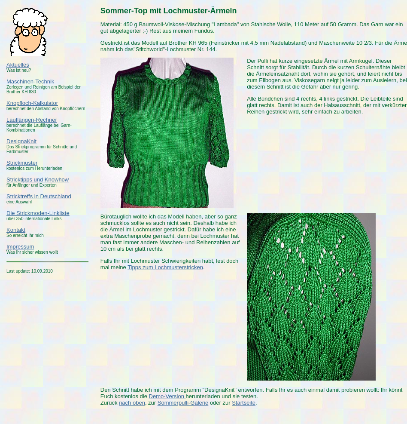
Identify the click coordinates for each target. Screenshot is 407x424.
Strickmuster (21, 163)
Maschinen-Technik (30, 81)
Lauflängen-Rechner (31, 120)
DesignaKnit (21, 141)
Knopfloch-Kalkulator (32, 103)
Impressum (20, 246)
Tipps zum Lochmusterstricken (165, 267)
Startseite (243, 402)
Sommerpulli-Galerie (183, 402)
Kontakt (15, 230)
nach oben (132, 402)
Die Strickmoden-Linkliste (38, 213)
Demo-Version (167, 396)
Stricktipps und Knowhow (37, 179)
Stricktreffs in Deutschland (38, 196)
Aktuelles (17, 64)
